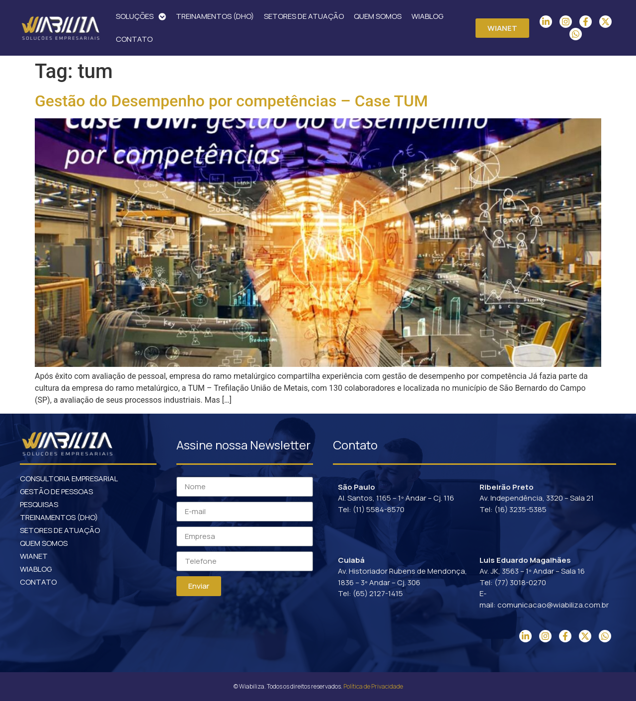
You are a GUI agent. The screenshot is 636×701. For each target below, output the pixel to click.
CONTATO (134, 39)
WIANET (34, 556)
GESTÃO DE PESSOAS (56, 491)
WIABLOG (427, 16)
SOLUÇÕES (141, 16)
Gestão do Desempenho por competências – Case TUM (231, 100)
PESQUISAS (39, 504)
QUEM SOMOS (377, 16)
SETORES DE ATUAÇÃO (304, 16)
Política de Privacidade (373, 686)
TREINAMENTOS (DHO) (215, 16)
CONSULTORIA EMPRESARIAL (69, 478)
